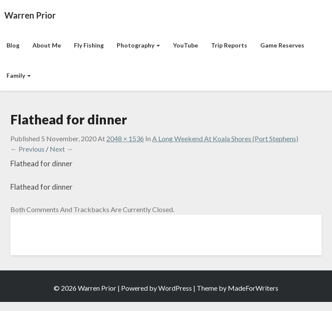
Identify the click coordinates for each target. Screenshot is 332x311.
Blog (12, 45)
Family (18, 75)
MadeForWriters (253, 288)
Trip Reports (229, 45)
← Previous (27, 149)
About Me (46, 45)
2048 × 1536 (125, 138)
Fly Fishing (89, 45)
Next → (61, 149)
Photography (138, 45)
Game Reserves (282, 45)
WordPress (175, 288)
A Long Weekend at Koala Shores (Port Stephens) (225, 138)
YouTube (185, 45)
